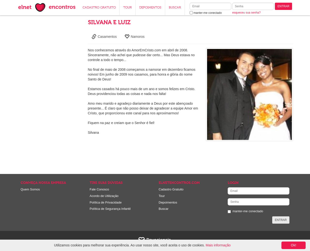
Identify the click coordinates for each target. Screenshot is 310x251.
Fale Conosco (99, 189)
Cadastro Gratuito (171, 189)
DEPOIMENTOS (150, 7)
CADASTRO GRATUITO (99, 7)
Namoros (134, 36)
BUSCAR (175, 7)
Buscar (163, 209)
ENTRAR (283, 6)
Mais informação (218, 245)
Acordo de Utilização (104, 196)
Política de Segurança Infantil (110, 209)
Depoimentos (168, 202)
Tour (162, 196)
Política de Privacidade (106, 202)
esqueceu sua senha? (246, 12)
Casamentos (104, 36)
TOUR (127, 7)
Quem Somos (30, 189)
